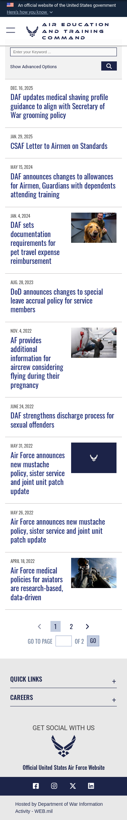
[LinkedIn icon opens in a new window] (91, 786)
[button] (30, 12)
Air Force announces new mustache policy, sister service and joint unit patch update (37, 472)
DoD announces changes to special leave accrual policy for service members (56, 300)
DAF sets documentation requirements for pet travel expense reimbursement (35, 242)
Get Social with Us (63, 728)
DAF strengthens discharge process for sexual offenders (62, 419)
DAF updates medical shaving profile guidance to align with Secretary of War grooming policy (59, 105)
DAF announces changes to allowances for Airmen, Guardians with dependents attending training (62, 185)
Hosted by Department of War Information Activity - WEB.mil (59, 807)
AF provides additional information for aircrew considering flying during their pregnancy (36, 362)
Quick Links (26, 679)
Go (93, 641)
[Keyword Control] (63, 51)
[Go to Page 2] (71, 626)
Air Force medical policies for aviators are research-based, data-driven (36, 583)
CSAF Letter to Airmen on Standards (58, 145)
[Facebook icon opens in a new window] (36, 786)
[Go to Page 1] (55, 626)
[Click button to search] (109, 65)
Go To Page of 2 (56, 641)
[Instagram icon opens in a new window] (54, 786)
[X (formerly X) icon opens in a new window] (73, 786)
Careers (21, 697)
